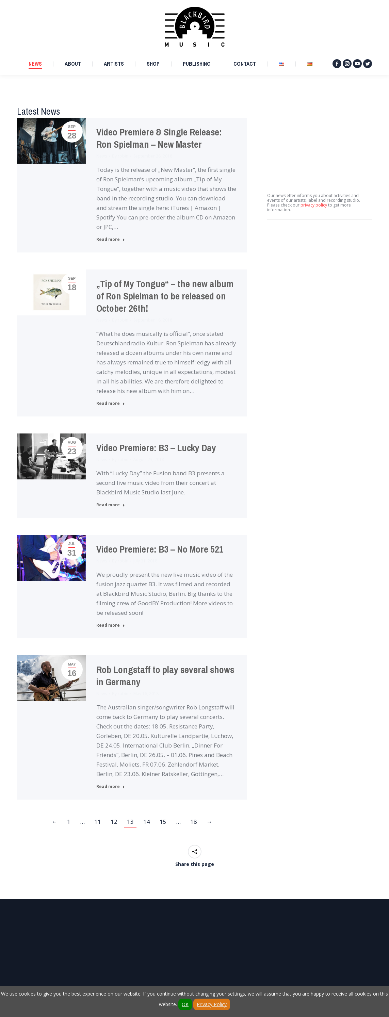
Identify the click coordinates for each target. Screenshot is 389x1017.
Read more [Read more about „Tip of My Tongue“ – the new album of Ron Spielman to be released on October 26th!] (110, 403)
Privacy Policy (212, 1004)
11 (97, 821)
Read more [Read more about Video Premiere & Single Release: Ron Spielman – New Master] (110, 239)
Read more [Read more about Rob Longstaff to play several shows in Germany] (110, 786)
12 (114, 821)
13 (130, 821)
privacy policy (314, 205)
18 (193, 821)
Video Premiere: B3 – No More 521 (160, 549)
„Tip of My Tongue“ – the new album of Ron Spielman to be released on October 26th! (164, 296)
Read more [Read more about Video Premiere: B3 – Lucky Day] (110, 505)
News (101, 156)
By (120, 156)
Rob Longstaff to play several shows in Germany (165, 676)
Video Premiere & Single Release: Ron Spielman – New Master (159, 138)
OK (185, 1004)
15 (163, 821)
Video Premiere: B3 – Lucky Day (156, 448)
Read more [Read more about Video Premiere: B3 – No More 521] (110, 625)
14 (146, 821)
